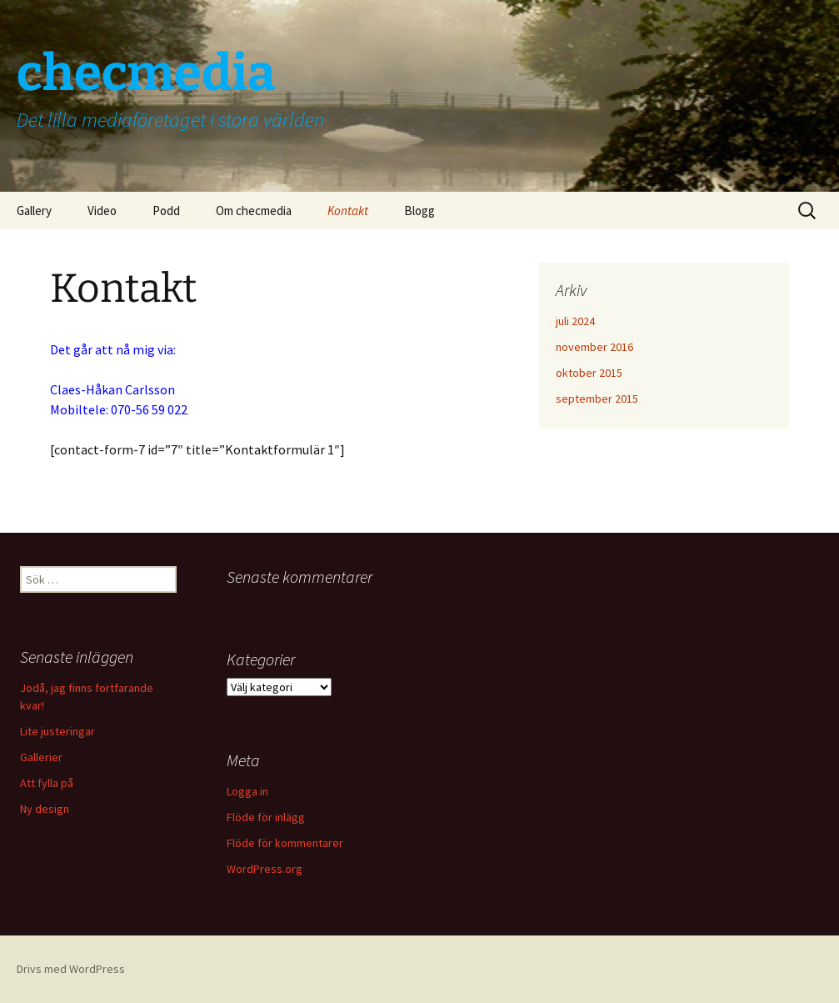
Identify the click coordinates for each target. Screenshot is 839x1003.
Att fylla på (46, 782)
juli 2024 (575, 320)
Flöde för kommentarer (285, 842)
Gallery (34, 210)
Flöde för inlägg (266, 817)
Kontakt (347, 210)
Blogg (419, 210)
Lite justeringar (57, 731)
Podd (166, 210)
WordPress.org (264, 868)
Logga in (247, 791)
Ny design (44, 808)
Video (102, 210)
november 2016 (594, 346)
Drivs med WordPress (71, 968)
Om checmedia (254, 210)
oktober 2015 (589, 372)
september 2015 (597, 398)
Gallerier (41, 757)
